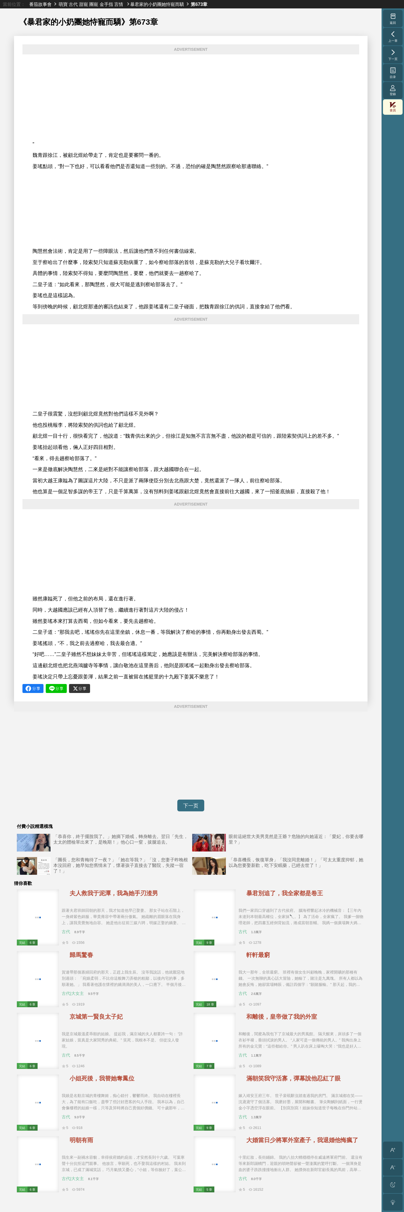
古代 (73, 4)
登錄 (393, 90)
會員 (393, 107)
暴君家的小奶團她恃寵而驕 (157, 4)
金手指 (106, 4)
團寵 (93, 4)
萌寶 (63, 4)
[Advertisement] (190, 97)
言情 (118, 4)
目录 (392, 73)
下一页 (190, 806)
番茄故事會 (40, 4)
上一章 (393, 36)
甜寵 (83, 4)
